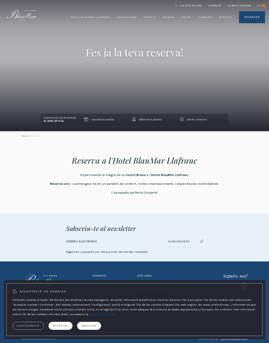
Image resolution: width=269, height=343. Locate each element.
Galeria (169, 17)
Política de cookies (102, 314)
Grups (186, 17)
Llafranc (205, 17)
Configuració (28, 325)
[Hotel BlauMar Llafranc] (21, 25)
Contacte (215, 5)
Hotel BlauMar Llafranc (90, 17)
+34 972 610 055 (188, 5)
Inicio (24, 136)
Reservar (252, 17)
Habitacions (127, 17)
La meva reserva (239, 5)
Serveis (149, 17)
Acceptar (60, 325)
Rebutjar (89, 325)
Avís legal (144, 275)
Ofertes (225, 17)
